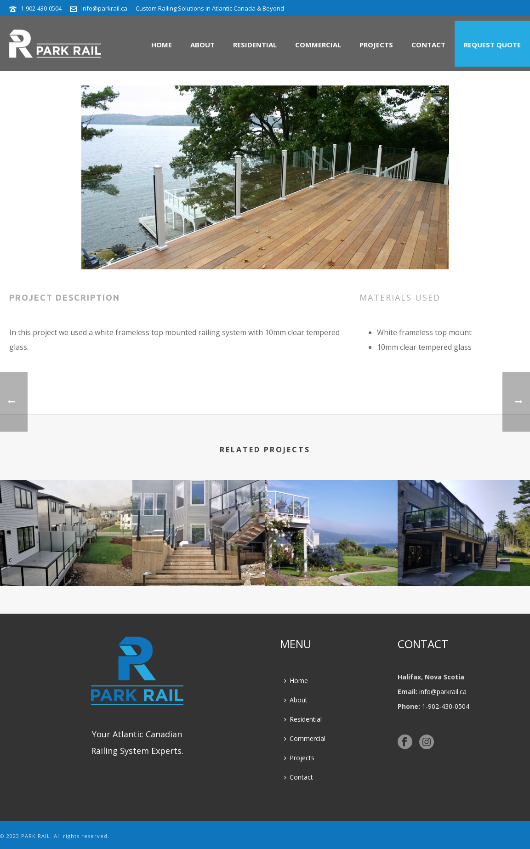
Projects (376, 44)
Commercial (318, 44)
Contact (428, 44)
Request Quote (492, 44)
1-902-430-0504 (41, 8)
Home (161, 44)
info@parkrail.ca (104, 8)
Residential (255, 44)
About (202, 44)
